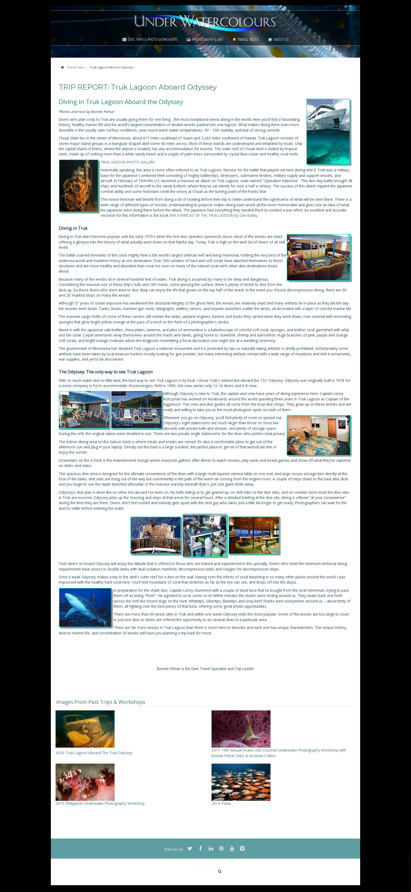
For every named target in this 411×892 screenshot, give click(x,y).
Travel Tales (248, 39)
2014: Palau (221, 803)
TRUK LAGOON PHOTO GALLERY (128, 162)
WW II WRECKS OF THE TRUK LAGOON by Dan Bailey (213, 215)
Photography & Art (207, 39)
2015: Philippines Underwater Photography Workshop (100, 803)
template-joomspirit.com (409, 870)
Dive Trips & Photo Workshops (152, 39)
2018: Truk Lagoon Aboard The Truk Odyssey (94, 752)
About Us (281, 39)
